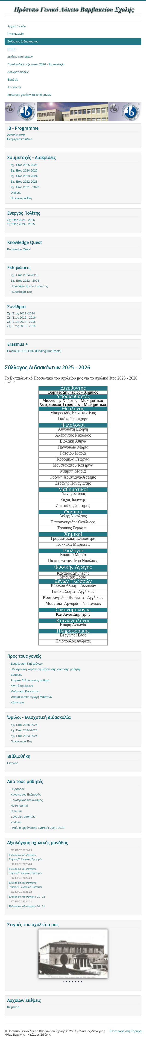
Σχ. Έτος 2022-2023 (24, 181)
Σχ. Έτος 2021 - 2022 (25, 187)
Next (101, 955)
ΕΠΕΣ (11, 49)
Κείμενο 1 (13, 1007)
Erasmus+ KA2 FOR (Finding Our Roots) (34, 351)
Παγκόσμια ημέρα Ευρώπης (29, 286)
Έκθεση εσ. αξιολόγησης (22, 855)
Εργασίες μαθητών (23, 816)
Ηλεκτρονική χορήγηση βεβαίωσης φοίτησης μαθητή (45, 669)
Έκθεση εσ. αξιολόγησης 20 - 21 (27, 906)
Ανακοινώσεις (16, 135)
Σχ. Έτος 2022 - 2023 (25, 280)
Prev (44, 955)
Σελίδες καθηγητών (20, 56)
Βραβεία (12, 79)
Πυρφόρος (17, 789)
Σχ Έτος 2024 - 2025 (21, 224)
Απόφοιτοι (14, 87)
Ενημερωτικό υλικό (19, 139)
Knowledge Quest (19, 249)
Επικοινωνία (15, 34)
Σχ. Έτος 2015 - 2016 (21, 317)
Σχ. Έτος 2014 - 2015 (21, 321)
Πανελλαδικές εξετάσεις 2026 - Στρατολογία (36, 64)
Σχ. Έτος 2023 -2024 (21, 313)
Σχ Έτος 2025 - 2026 (21, 220)
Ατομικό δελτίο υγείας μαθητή (30, 680)
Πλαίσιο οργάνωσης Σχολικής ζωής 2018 (37, 827)
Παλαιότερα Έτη (21, 198)
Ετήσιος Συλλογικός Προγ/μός (25, 859)
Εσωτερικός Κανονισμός (27, 800)
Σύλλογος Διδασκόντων (22, 41)
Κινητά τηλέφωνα (22, 685)
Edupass (16, 674)
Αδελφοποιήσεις (18, 72)
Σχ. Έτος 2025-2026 (24, 165)
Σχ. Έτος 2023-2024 (24, 176)
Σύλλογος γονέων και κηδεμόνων (29, 94)
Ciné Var (16, 811)
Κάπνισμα (17, 702)
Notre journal (19, 805)
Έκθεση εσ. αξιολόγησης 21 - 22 (27, 896)
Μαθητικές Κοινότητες (25, 691)
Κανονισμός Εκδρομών (26, 794)
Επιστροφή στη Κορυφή (126, 1031)
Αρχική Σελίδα (16, 26)
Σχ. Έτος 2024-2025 (24, 170)
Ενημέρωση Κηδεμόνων (27, 663)
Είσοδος (12, 763)
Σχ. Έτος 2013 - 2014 (21, 326)
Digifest (15, 192)
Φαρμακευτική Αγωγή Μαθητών (31, 697)
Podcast (16, 822)
